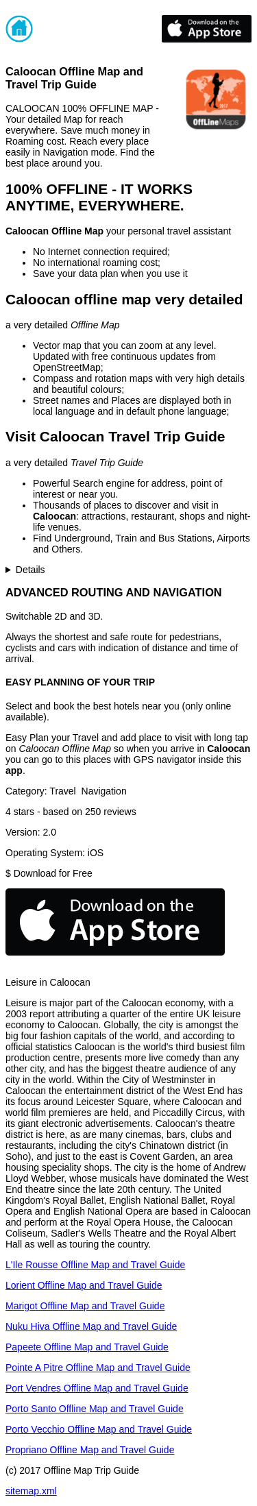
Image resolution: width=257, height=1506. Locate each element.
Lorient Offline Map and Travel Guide (83, 1285)
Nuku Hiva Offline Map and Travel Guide (91, 1326)
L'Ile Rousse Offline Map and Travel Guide (95, 1264)
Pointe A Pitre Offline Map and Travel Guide (98, 1367)
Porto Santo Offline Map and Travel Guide (94, 1408)
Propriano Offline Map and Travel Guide (89, 1449)
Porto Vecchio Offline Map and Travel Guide (98, 1429)
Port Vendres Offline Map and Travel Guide (96, 1388)
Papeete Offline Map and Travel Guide (87, 1346)
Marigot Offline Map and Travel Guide (84, 1305)
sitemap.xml (31, 1490)
